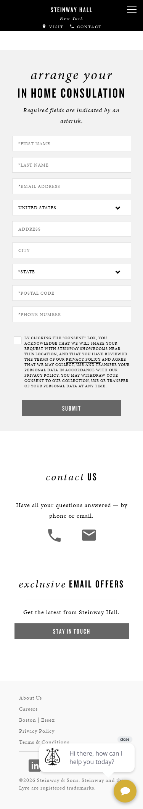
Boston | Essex (37, 720)
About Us (30, 697)
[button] (131, 9)
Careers (28, 709)
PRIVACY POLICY (83, 359)
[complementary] (87, 767)
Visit (53, 27)
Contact (85, 27)
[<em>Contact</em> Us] (88, 540)
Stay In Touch (71, 631)
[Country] (71, 207)
